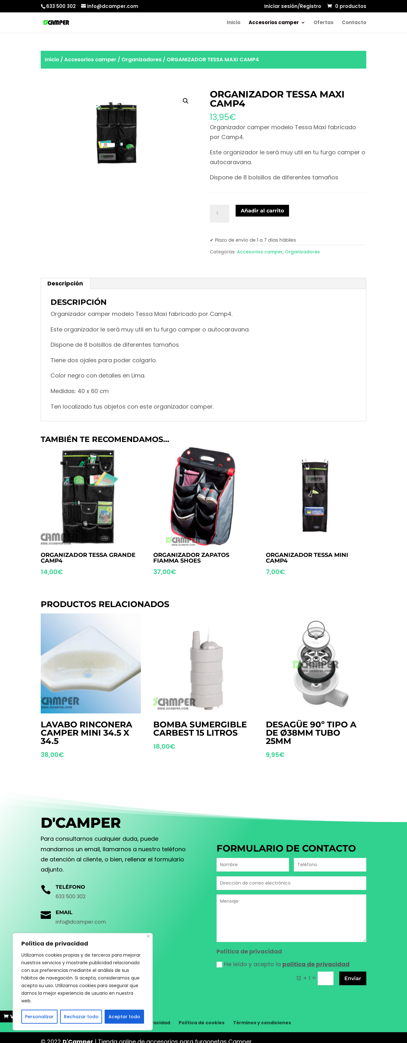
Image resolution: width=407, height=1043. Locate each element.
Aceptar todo (124, 1016)
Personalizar (39, 1016)
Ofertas (324, 23)
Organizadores (141, 59)
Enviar (352, 978)
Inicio (233, 23)
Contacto (354, 23)
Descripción (65, 283)
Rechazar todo (81, 1016)
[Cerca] (148, 936)
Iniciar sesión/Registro (292, 7)
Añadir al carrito (262, 211)
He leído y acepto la (283, 964)
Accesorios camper (274, 23)
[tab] (65, 283)
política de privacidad (315, 964)
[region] (83, 981)
